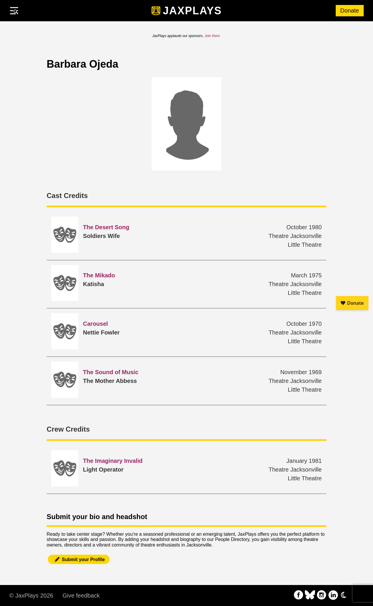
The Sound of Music (110, 372)
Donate (349, 10)
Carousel (95, 323)
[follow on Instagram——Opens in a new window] (321, 595)
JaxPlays (192, 11)
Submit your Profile (78, 559)
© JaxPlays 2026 (31, 595)
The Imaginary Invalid (113, 461)
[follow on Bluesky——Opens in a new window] (310, 595)
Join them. (213, 36)
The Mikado (99, 275)
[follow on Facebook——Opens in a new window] (298, 595)
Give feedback (81, 595)
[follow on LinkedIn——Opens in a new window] (333, 595)
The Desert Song (106, 227)
